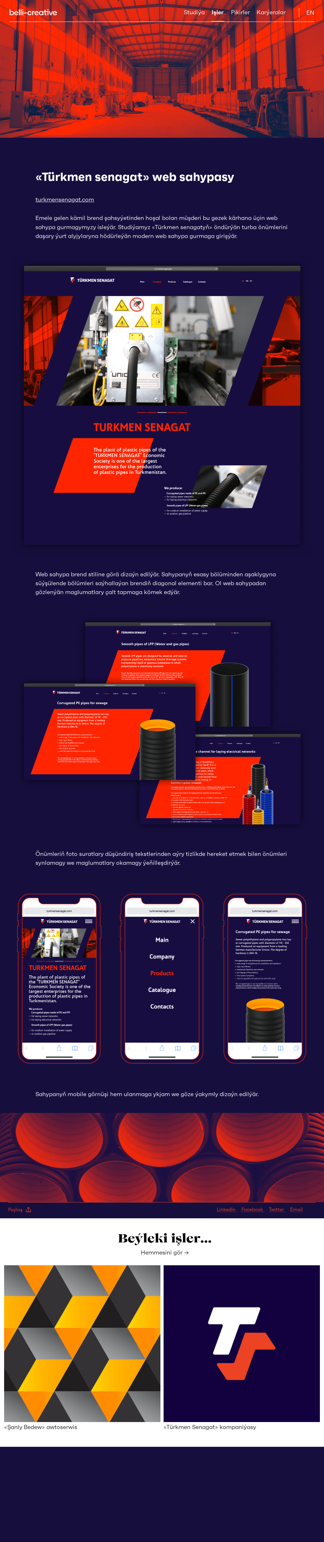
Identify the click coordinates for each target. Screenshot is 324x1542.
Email (296, 1209)
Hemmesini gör (165, 1252)
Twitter (277, 1209)
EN (310, 12)
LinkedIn (227, 1209)
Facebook (252, 1209)
